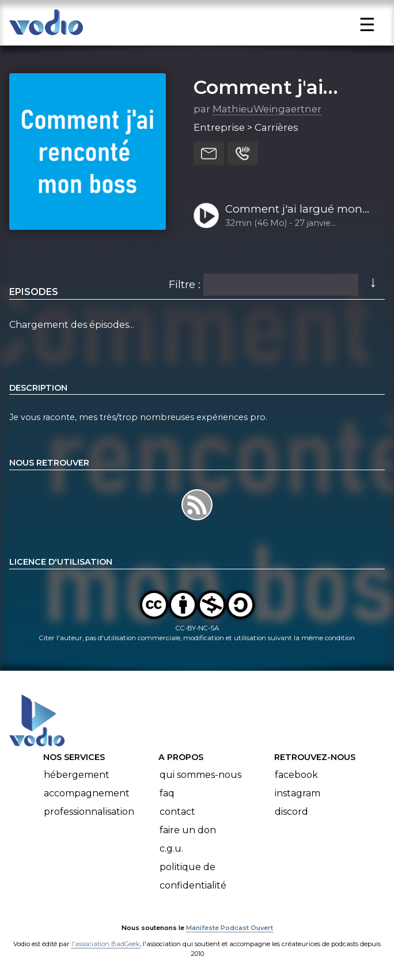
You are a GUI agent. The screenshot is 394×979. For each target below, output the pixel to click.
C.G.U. (171, 848)
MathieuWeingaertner (267, 109)
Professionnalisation (89, 811)
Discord (291, 811)
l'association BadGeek (105, 944)
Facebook (296, 774)
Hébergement (76, 774)
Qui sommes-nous (200, 774)
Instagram (297, 793)
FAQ (167, 793)
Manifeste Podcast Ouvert (229, 928)
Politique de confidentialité (193, 876)
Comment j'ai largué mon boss (293, 209)
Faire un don (188, 830)
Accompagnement (87, 793)
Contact (177, 811)
